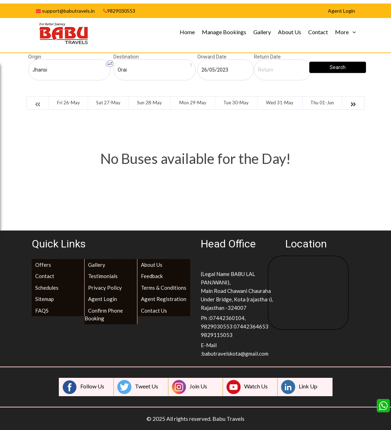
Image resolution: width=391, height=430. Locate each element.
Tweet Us (137, 387)
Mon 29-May (192, 102)
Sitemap (44, 299)
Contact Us (154, 310)
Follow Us (83, 387)
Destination (126, 56)
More (342, 32)
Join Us (189, 387)
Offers (43, 265)
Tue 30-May (236, 102)
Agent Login (102, 299)
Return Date (267, 56)
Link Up (299, 387)
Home (187, 32)
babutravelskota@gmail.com (235, 353)
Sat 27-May (108, 102)
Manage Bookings (224, 32)
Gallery (262, 32)
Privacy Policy (105, 287)
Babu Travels (228, 418)
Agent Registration (163, 299)
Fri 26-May (68, 102)
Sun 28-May (149, 102)
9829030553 (119, 11)
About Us (289, 32)
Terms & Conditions (163, 287)
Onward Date (211, 56)
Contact (318, 32)
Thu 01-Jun (322, 102)
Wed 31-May (279, 102)
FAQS (42, 310)
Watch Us (247, 387)
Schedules (46, 287)
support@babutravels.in (65, 11)
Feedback (152, 276)
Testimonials (103, 276)
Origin (34, 56)
